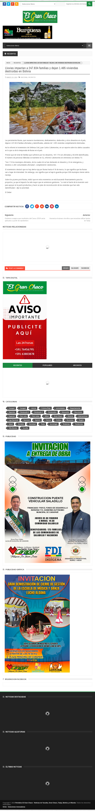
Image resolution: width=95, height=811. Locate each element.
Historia (70, 416)
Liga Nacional (13, 420)
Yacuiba (25, 428)
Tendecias (66, 424)
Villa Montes (13, 428)
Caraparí (12, 408)
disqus (66, 268)
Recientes (17, 63)
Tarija (43, 424)
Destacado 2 (24, 412)
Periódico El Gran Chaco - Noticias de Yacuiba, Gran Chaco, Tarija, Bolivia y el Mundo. (45, 803)
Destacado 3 (38, 412)
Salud (11, 424)
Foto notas (35, 416)
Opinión (37, 420)
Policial (48, 420)
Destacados (52, 412)
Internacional (83, 416)
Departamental (75, 408)
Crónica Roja (45, 408)
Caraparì (23, 408)
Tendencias (79, 424)
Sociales (21, 424)
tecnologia (53, 424)
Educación (65, 412)
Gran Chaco (58, 416)
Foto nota (23, 416)
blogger (74, 268)
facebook (85, 268)
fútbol (47, 416)
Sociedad (32, 424)
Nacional (24, 77)
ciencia (33, 408)
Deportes (12, 412)
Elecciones (78, 412)
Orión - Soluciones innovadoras (14, 807)
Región (81, 420)
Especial (12, 416)
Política (58, 420)
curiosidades (60, 408)
